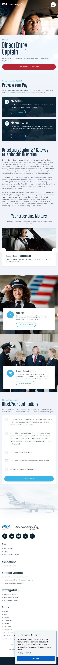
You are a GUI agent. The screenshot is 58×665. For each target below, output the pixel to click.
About (6, 611)
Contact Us (8, 630)
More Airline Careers (11, 600)
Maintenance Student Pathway (14, 583)
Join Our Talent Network (29, 67)
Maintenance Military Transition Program (18, 580)
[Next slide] (55, 251)
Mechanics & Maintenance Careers (16, 577)
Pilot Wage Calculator (31, 92)
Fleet (6, 614)
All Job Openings (10, 594)
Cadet (6, 551)
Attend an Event (25, 383)
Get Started (18, 112)
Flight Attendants (10, 566)
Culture (6, 617)
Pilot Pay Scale (11, 92)
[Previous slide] (3, 251)
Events (6, 623)
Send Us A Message (26, 324)
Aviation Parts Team (11, 597)
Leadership (8, 620)
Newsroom (7, 626)
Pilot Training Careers (11, 554)
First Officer (8, 548)
